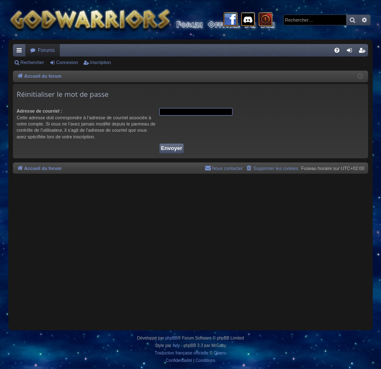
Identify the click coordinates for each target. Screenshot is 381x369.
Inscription (100, 62)
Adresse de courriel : (39, 110)
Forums (46, 50)
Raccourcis (20, 52)
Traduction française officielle (181, 353)
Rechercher (32, 62)
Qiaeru (220, 353)
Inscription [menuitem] (363, 52)
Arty (176, 345)
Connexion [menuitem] (351, 52)
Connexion (67, 62)
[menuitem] (337, 50)
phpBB (171, 338)
